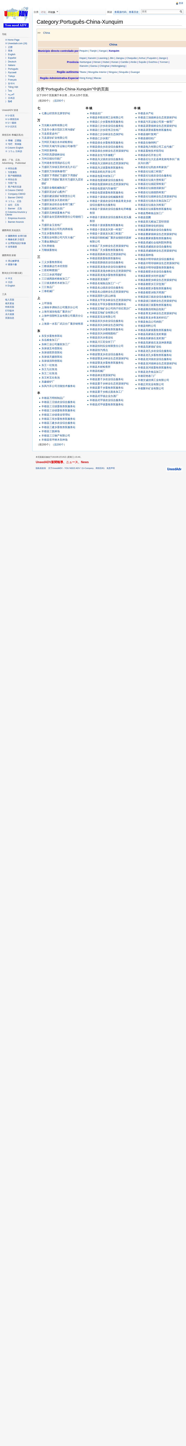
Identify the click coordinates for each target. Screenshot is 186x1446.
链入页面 (9, 299)
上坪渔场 (47, 303)
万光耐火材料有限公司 (55, 125)
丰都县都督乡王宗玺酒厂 (152, 284)
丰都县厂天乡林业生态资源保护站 (109, 245)
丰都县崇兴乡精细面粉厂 (104, 333)
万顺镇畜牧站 (50, 250)
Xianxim (84, 66)
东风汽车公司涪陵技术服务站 (59, 385)
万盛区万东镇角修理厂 (55, 171)
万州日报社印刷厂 (52, 158)
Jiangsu (120, 58)
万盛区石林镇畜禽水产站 (56, 212)
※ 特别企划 (11, 179)
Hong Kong (86, 78)
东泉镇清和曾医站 (52, 360)
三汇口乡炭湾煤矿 (52, 274)
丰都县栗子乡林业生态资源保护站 (109, 383)
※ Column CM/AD (14, 190)
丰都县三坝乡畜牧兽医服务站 (59, 418)
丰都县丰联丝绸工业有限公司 (107, 117)
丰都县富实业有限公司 (103, 316)
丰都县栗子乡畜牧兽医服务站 (107, 387)
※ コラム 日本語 (13, 151)
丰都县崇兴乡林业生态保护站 (107, 325)
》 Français (11, 79)
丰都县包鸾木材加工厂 (103, 175)
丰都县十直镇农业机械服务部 (107, 196)
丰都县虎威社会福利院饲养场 (155, 242)
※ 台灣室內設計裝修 (15, 243)
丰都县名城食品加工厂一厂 (105, 283)
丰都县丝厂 (96, 113)
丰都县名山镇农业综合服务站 (107, 287)
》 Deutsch (10, 61)
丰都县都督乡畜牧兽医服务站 (155, 288)
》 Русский (10, 72)
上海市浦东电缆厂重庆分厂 (57, 311)
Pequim (84, 51)
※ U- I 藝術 (10, 123)
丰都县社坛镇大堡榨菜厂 (152, 179)
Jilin (112, 58)
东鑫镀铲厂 (48, 381)
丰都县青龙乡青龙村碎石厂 (153, 317)
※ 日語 (8, 282)
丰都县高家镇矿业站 (149, 346)
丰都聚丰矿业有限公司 (151, 388)
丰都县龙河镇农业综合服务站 (155, 359)
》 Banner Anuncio (14, 222)
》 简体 (8, 50)
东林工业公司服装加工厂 (56, 344)
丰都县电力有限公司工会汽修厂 (156, 146)
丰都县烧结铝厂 (147, 138)
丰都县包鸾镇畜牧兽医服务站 (107, 192)
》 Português (11, 69)
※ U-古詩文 (11, 126)
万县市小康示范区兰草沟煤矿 (59, 129)
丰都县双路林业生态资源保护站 (108, 254)
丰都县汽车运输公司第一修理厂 (156, 121)
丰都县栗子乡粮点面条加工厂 (107, 391)
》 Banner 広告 (13, 208)
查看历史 (133, 12)
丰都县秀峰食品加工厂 (151, 213)
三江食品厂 (48, 287)
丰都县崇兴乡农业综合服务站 (107, 320)
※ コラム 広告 (13, 201)
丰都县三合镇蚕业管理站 (56, 414)
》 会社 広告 (12, 205)
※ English (10, 285)
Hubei (106, 62)
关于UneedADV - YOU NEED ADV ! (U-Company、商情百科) (77, 469)
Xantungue (86, 62)
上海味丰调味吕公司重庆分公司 (60, 307)
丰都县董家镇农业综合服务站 (155, 229)
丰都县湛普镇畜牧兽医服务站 (155, 130)
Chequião (132, 58)
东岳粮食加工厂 (51, 340)
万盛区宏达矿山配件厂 (55, 191)
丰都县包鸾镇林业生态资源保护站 (109, 184)
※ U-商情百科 (12, 119)
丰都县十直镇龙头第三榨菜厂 (107, 233)
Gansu (94, 66)
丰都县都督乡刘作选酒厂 (152, 275)
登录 (181, 3)
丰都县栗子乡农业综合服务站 (107, 379)
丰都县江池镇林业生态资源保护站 (157, 117)
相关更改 (9, 303)
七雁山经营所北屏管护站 (56, 113)
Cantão (125, 62)
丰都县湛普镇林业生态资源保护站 (157, 125)
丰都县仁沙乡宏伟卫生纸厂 (105, 130)
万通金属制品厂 (51, 241)
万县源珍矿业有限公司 (55, 137)
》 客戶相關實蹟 (13, 175)
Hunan (115, 62)
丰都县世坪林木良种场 (55, 439)
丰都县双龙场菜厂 (100, 279)
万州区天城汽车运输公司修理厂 (60, 146)
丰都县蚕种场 (146, 254)
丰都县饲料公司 (147, 325)
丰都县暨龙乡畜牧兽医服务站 (107, 362)
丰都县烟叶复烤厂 (148, 134)
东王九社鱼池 (50, 369)
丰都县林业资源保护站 (103, 375)
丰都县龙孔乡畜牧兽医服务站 (155, 355)
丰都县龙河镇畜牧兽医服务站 (155, 367)
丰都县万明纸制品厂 (53, 398)
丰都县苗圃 (144, 217)
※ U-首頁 (10, 115)
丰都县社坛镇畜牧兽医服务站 (155, 209)
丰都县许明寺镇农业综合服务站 (156, 259)
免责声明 (111, 469)
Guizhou (153, 62)
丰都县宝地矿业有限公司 (104, 312)
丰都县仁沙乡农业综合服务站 (107, 125)
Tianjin (94, 51)
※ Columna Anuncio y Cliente (16, 213)
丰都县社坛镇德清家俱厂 (152, 188)
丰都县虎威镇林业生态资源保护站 (157, 250)
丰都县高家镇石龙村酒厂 (152, 338)
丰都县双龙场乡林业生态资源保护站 (111, 270)
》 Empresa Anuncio (15, 218)
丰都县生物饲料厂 (148, 142)
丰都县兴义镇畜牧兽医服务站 (107, 167)
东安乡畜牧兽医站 (52, 336)
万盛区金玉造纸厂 (52, 224)
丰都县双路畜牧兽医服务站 (105, 258)
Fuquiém (153, 58)
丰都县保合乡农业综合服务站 (107, 146)
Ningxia (113, 72)
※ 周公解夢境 (12, 261)
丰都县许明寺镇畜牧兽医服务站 (156, 267)
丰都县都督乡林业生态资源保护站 (157, 280)
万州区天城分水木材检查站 (57, 142)
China (47, 32)
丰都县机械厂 (98, 371)
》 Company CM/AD (15, 194)
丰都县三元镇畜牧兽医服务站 (59, 406)
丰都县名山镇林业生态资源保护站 (109, 291)
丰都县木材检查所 (100, 366)
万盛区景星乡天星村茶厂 (56, 200)
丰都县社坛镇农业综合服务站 (155, 175)
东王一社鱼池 (50, 365)
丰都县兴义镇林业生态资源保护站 (109, 163)
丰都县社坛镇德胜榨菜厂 (152, 192)
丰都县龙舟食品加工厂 (151, 371)
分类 (36, 12)
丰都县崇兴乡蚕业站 (101, 337)
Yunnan (164, 62)
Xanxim (93, 58)
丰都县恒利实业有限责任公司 (107, 346)
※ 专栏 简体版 (13, 144)
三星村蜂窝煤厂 (51, 270)
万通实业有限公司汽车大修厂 (59, 237)
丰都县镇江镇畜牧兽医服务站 (155, 305)
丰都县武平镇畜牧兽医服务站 (107, 404)
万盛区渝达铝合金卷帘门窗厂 (59, 204)
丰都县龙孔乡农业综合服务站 (155, 350)
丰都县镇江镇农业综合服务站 (155, 296)
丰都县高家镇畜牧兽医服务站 (155, 330)
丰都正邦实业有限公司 (151, 384)
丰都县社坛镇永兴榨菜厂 (152, 205)
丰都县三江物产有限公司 (56, 435)
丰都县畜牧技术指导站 (151, 150)
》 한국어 (10, 83)
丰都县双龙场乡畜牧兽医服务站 (108, 275)
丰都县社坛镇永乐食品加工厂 (155, 200)
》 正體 (8, 47)
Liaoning (103, 58)
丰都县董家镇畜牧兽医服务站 (155, 238)
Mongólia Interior (98, 72)
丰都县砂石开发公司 (149, 155)
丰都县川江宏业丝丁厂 (103, 341)
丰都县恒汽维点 (99, 350)
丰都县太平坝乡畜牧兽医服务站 (108, 304)
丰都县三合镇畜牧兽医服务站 (59, 410)
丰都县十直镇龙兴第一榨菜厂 (107, 229)
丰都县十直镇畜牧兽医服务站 (107, 225)
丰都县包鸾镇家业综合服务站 (107, 180)
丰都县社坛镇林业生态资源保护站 (157, 196)
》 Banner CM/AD (14, 197)
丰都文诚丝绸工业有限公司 (153, 380)
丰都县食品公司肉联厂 (151, 321)
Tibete (83, 72)
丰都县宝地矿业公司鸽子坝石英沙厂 (111, 308)
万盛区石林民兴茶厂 (53, 208)
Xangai (103, 51)
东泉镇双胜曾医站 (52, 352)
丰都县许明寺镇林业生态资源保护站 (159, 263)
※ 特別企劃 (11, 168)
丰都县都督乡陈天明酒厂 (152, 292)
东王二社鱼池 (50, 373)
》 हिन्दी (8, 101)
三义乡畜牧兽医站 (52, 262)
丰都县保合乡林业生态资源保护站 (109, 150)
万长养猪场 (48, 245)
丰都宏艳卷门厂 (147, 376)
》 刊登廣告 (11, 172)
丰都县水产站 (146, 113)
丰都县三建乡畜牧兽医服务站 (59, 427)
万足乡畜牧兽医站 (52, 233)
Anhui (143, 58)
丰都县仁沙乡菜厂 (100, 138)
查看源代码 (120, 12)
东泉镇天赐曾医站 (52, 356)
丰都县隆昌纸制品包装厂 (152, 309)
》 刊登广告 (11, 183)
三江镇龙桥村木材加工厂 (56, 282)
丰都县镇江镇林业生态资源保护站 (157, 300)
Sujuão (143, 62)
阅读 (109, 12)
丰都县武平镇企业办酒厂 (104, 396)
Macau (98, 78)
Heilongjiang (119, 66)
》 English (10, 54)
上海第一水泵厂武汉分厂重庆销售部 (63, 323)
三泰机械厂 (48, 291)
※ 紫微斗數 (11, 264)
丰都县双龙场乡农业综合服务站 (108, 266)
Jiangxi (163, 58)
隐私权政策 (41, 469)
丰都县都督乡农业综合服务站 (155, 271)
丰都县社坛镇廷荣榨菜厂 (152, 184)
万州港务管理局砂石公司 (56, 162)
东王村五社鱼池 (51, 377)
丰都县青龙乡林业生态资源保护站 (157, 313)
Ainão (134, 62)
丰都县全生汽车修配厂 (103, 155)
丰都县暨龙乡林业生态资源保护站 (109, 358)
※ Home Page (12, 40)
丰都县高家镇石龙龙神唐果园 (155, 342)
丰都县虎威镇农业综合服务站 (155, 246)
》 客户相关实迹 (13, 186)
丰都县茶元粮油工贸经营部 (153, 221)
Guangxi (136, 72)
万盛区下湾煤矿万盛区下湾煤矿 (60, 175)
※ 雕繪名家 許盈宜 (14, 239)
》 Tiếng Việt (11, 87)
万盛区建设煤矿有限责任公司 (59, 196)
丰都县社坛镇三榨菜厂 (151, 171)
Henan (97, 62)
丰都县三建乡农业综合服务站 (59, 423)
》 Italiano (10, 65)
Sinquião (124, 72)
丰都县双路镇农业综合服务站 (107, 262)
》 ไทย (8, 90)
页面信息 (9, 318)
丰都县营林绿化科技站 (151, 225)
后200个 (59, 100)
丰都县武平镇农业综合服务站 (107, 400)
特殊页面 (9, 307)
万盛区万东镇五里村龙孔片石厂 (60, 167)
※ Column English (14, 147)
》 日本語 (10, 98)
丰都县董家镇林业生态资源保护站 (157, 234)
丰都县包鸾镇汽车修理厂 (104, 188)
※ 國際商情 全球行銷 (16, 236)
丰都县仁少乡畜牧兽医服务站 (107, 121)
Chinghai (105, 66)
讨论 (43, 12)
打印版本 (9, 310)
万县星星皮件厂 (51, 133)
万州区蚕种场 (50, 150)
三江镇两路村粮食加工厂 (56, 278)
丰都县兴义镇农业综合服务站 (107, 159)
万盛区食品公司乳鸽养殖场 (57, 229)
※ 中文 (8, 278)
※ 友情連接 (11, 246)
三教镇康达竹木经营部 (55, 266)
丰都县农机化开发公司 (103, 171)
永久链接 (9, 314)
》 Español (10, 58)
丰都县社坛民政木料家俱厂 (153, 167)
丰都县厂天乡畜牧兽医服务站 (107, 250)
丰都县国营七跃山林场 (103, 295)
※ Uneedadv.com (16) (16, 43)
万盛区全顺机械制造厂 (55, 187)
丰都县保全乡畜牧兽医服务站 (107, 142)
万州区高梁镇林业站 (53, 154)
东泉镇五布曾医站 (52, 348)
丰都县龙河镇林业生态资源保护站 (157, 363)
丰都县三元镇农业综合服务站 (59, 402)
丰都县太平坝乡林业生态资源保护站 (111, 300)
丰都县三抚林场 (51, 431)
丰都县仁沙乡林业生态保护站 (107, 134)
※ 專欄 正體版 (13, 140)
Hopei (83, 58)
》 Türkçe (10, 76)
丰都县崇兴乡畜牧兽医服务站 (107, 329)
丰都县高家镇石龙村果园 (152, 334)
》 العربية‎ (9, 94)
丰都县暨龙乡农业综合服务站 (107, 354)
